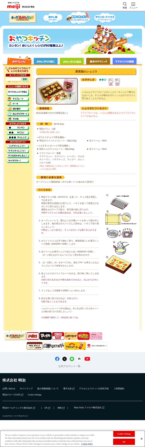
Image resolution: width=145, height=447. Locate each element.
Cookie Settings (34, 395)
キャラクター (18, 161)
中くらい (18, 133)
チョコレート (18, 99)
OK (123, 441)
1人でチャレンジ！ (18, 146)
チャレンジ (18, 138)
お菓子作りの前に (45, 60)
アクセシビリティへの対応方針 (94, 388)
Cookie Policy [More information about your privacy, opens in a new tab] (87, 444)
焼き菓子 (18, 109)
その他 (18, 119)
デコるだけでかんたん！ (18, 156)
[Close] (141, 438)
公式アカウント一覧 (69, 366)
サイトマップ (26, 388)
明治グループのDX (12, 395)
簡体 (61, 408)
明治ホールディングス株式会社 (18, 408)
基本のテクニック (98, 60)
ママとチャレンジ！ (18, 151)
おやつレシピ (19, 60)
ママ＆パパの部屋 (124, 60)
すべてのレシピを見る (18, 92)
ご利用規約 (119, 388)
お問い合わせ (8, 388)
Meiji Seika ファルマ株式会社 (89, 407)
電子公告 (68, 388)
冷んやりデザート (18, 114)
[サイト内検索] (125, 5)
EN (47, 408)
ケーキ (18, 104)
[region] (72, 439)
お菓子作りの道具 (72, 60)
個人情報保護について (48, 388)
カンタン (18, 128)
